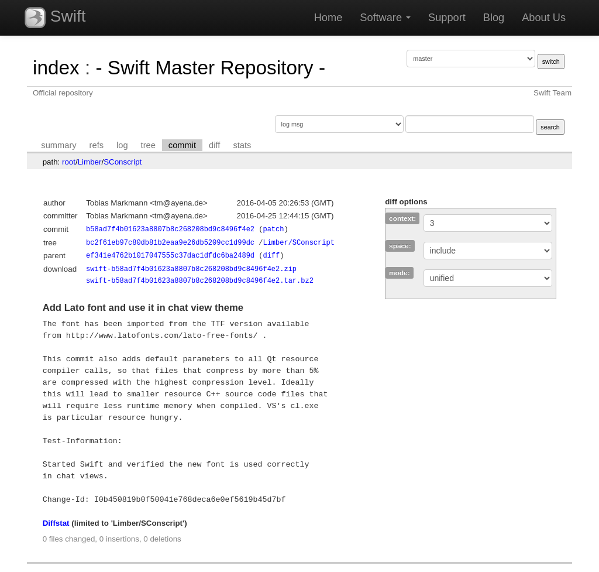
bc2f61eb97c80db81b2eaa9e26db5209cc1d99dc (170, 243)
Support (447, 17)
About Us (544, 17)
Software (385, 17)
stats (242, 145)
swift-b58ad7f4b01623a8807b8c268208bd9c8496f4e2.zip (191, 269)
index (56, 67)
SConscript (123, 161)
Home (328, 17)
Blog (493, 17)
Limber (90, 161)
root (68, 161)
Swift (55, 17)
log (122, 145)
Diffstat (56, 523)
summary (58, 145)
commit (182, 145)
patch (273, 229)
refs (96, 145)
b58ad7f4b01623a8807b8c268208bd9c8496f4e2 (170, 229)
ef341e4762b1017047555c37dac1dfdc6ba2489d (170, 256)
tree (148, 145)
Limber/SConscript (298, 243)
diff (214, 145)
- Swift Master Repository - (210, 67)
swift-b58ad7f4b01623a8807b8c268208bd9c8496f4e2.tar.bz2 (200, 281)
